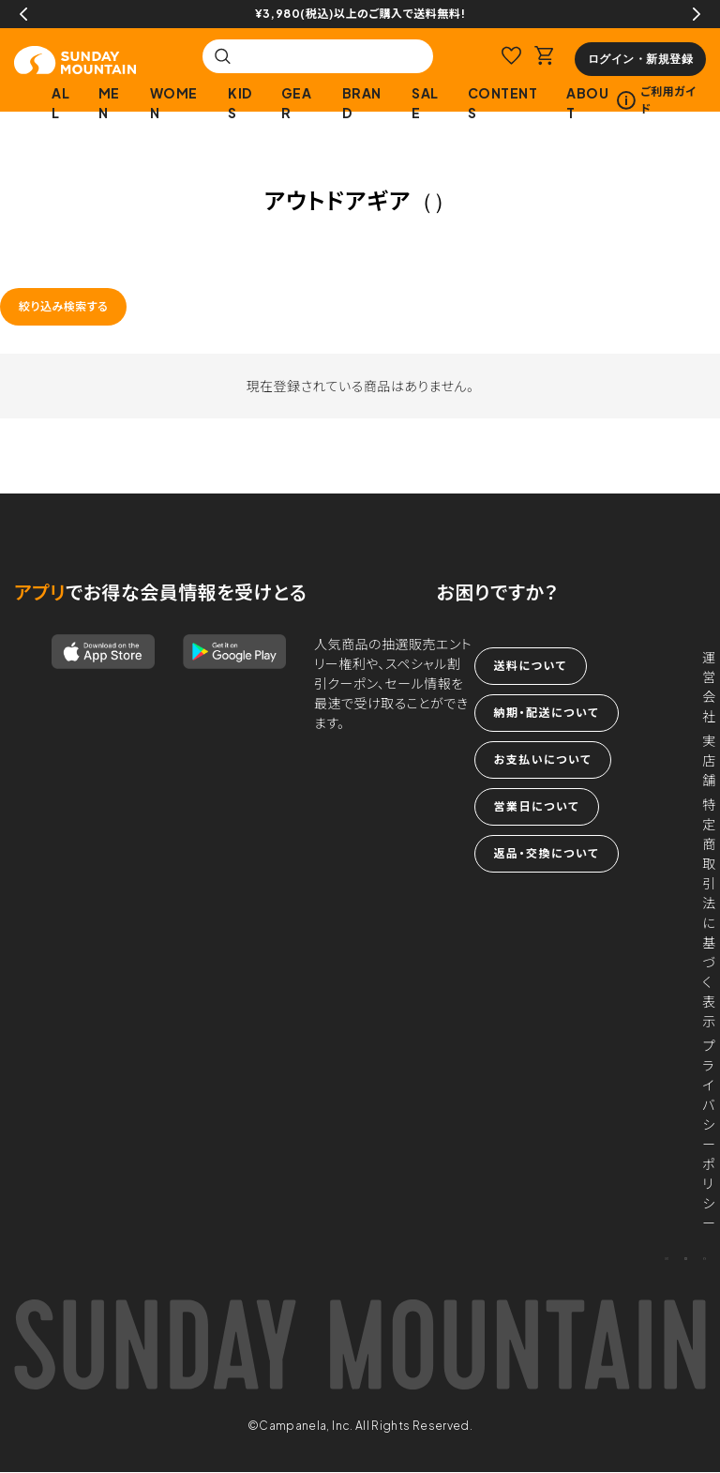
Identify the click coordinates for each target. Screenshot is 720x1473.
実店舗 (709, 760)
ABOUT (587, 102)
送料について (530, 666)
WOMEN (174, 102)
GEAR (296, 102)
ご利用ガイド (656, 99)
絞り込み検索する (63, 306)
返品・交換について (546, 853)
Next (696, 14)
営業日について (536, 806)
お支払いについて (543, 759)
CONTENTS (503, 102)
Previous (23, 14)
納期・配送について (546, 713)
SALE (425, 102)
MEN (109, 102)
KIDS (240, 102)
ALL (60, 102)
